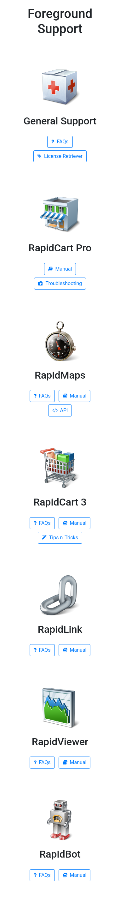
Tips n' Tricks (60, 538)
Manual (60, 269)
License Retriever (60, 156)
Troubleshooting (60, 283)
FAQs (59, 142)
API (60, 410)
